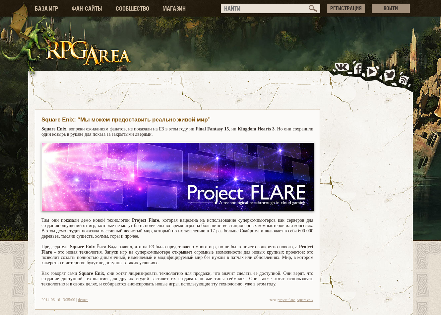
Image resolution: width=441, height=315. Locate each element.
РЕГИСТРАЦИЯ (346, 8)
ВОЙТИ (391, 8)
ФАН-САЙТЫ (87, 8)
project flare (286, 300)
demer (83, 299)
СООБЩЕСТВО (132, 8)
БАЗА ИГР (46, 8)
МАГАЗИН (174, 8)
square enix (305, 300)
